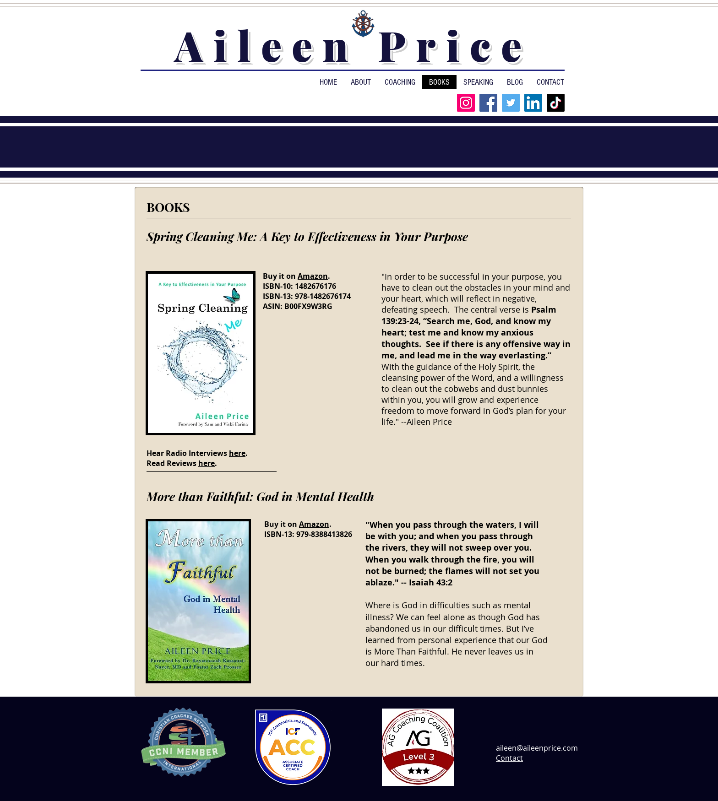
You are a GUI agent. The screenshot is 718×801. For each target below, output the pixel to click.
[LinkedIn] (533, 103)
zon (321, 276)
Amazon (314, 524)
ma (309, 276)
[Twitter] (511, 103)
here (237, 453)
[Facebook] (488, 103)
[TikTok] (556, 103)
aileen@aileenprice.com (537, 748)
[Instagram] (466, 103)
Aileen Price (353, 44)
